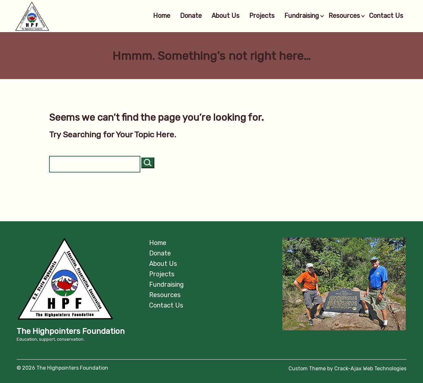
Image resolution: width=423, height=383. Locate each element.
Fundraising (295, 16)
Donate (180, 16)
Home (151, 16)
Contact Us (385, 16)
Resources (342, 16)
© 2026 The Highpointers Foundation (62, 368)
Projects (251, 16)
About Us (215, 16)
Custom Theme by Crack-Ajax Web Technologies (347, 368)
